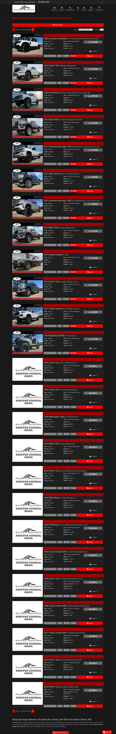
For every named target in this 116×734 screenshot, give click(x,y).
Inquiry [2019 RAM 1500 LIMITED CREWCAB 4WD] (62, 239)
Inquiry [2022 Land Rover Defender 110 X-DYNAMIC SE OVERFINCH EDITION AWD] (62, 55)
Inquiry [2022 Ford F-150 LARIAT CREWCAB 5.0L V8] (62, 371)
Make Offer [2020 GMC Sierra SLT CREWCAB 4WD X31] (74, 502)
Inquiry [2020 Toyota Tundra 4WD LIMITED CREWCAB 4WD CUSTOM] (62, 607)
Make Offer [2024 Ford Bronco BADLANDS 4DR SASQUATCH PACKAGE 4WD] (74, 108)
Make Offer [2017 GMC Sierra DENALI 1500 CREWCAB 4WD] (74, 187)
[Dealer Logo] (23, 8)
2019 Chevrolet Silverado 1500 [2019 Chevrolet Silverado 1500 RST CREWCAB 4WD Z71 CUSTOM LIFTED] (71, 196)
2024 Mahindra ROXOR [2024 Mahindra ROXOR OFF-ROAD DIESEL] (60, 328)
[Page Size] (102, 30)
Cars (79, 705)
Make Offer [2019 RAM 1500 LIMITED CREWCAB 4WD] (74, 239)
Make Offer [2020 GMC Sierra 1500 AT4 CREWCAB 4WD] (74, 423)
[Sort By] (86, 30)
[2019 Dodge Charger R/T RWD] (27, 255)
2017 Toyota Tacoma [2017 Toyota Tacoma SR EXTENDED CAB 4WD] (61, 301)
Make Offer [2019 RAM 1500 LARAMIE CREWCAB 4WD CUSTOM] (74, 134)
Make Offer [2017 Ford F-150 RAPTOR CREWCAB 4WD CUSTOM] (74, 660)
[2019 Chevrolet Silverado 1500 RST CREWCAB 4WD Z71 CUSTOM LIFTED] (27, 203)
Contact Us (21, 718)
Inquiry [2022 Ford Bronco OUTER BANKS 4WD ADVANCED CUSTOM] (62, 529)
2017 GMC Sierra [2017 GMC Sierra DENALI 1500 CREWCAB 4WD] (61, 170)
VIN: (65, 41)
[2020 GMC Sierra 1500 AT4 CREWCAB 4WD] (27, 413)
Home (13, 718)
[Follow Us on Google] (102, 2)
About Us (17, 718)
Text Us (97, 55)
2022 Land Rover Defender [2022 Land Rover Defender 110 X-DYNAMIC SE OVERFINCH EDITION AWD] (71, 38)
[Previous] (13, 29)
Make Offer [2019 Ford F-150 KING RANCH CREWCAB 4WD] (74, 688)
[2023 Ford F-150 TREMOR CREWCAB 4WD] (27, 71)
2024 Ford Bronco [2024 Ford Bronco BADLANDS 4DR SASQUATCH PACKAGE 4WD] (67, 91)
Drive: (46, 46)
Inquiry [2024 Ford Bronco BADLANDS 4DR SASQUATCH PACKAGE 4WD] (62, 108)
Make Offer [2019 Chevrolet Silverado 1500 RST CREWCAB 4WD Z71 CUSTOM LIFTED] (74, 213)
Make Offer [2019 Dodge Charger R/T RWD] (74, 266)
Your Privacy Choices (67, 724)
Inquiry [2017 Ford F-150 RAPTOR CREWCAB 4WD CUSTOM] (62, 660)
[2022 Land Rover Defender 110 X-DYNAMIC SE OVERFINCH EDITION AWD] (27, 45)
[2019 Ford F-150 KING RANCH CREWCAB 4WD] (27, 676)
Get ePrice (93, 358)
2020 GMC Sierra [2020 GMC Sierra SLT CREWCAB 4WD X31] (60, 486)
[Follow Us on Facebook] (99, 2)
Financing (85, 371)
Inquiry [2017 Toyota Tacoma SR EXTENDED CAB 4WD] (62, 318)
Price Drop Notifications (50, 55)
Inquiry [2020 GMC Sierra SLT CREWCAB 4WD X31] (62, 502)
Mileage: (66, 46)
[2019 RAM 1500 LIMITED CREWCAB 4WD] (27, 229)
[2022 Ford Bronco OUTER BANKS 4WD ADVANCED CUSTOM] (27, 518)
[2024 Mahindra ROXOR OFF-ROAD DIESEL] (27, 334)
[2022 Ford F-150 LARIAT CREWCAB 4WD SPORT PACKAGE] (27, 466)
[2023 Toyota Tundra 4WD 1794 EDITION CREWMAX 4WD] (27, 545)
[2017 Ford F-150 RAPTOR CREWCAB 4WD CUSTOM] (27, 650)
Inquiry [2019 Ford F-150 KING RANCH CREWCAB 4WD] (62, 688)
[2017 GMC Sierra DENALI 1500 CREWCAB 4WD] (27, 176)
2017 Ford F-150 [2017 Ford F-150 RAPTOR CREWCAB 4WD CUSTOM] (63, 643)
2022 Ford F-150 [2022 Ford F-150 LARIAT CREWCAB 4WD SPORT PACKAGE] (65, 459)
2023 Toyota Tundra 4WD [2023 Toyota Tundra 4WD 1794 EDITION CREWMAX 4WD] (65, 538)
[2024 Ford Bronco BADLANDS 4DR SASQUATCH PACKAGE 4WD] (27, 98)
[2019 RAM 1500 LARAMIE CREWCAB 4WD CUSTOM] (27, 124)
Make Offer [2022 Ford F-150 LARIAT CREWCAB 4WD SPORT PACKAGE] (74, 476)
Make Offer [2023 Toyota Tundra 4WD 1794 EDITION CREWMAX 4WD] (74, 555)
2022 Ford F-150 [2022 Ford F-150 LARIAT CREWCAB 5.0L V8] (60, 354)
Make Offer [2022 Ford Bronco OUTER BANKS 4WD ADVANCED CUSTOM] (74, 529)
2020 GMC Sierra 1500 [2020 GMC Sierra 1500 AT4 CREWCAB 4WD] (61, 407)
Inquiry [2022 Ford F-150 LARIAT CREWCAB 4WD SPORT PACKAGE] (62, 476)
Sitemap (60, 724)
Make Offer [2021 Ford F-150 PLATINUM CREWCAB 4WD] (74, 397)
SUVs (90, 705)
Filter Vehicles (58, 25)
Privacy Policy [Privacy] (26, 718)
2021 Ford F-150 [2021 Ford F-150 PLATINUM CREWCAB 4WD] (60, 380)
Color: (46, 41)
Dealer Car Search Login (47, 724)
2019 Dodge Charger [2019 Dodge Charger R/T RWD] (56, 249)
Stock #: (66, 48)
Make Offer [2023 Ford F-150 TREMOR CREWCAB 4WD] (74, 81)
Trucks (84, 705)
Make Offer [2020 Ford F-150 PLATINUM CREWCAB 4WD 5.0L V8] (74, 581)
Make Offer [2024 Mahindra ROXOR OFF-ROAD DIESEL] (74, 344)
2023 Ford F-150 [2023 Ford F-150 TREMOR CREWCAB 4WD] (60, 65)
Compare (94, 51)
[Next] (32, 29)
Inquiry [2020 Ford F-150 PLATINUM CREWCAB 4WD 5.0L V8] (62, 581)
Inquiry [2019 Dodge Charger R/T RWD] (62, 266)
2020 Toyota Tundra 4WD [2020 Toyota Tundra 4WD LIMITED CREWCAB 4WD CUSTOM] (66, 591)
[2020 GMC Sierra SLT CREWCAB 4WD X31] (27, 492)
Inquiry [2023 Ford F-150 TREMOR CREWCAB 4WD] (62, 81)
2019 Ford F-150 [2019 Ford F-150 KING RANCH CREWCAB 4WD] (61, 670)
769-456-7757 (43, 2)
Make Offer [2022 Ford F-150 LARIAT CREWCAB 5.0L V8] (74, 371)
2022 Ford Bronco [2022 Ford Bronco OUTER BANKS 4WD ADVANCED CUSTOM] (66, 512)
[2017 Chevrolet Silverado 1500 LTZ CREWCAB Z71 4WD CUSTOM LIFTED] (27, 150)
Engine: (66, 44)
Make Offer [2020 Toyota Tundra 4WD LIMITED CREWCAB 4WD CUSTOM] (74, 607)
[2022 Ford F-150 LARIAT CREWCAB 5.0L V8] (27, 360)
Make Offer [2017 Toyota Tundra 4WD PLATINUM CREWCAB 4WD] (74, 634)
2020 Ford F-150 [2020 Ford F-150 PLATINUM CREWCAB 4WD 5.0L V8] (63, 564)
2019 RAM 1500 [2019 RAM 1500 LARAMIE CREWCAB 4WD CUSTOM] (63, 117)
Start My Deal (85, 55)
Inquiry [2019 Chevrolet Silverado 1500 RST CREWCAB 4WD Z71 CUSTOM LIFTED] (62, 213)
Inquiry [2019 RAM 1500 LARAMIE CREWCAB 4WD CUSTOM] (62, 134)
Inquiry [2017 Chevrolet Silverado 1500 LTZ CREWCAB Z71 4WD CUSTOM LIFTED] (62, 160)
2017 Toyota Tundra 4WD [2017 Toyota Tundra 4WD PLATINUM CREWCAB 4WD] (64, 617)
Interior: (46, 44)
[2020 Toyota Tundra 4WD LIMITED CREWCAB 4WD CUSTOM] (27, 597)
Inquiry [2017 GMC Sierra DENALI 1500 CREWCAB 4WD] (62, 187)
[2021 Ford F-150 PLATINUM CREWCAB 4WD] (27, 387)
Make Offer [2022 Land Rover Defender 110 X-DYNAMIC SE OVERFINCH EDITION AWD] (74, 55)
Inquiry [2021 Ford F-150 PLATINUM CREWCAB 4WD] (62, 397)
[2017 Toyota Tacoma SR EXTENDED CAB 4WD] (27, 308)
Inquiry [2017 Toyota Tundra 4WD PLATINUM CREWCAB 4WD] (62, 634)
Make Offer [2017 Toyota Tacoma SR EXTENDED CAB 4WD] (74, 318)
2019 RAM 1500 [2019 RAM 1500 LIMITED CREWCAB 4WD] (59, 223)
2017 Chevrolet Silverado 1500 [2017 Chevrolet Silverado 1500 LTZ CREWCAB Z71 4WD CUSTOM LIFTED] (71, 144)
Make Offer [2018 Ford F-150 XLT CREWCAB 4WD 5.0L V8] (74, 292)
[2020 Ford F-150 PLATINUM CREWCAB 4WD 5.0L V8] (27, 571)
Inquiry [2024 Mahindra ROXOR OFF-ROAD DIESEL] (62, 344)
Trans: (46, 48)
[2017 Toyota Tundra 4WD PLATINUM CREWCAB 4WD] (27, 623)
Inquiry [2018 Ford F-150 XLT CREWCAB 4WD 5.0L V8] (62, 292)
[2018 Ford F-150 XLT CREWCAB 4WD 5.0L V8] (27, 282)
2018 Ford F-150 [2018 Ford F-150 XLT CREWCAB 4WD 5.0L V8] (61, 275)
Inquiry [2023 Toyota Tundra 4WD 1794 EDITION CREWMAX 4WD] (62, 555)
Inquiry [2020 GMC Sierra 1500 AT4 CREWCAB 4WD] (62, 423)
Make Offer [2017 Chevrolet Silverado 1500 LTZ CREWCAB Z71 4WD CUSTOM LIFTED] (74, 160)
